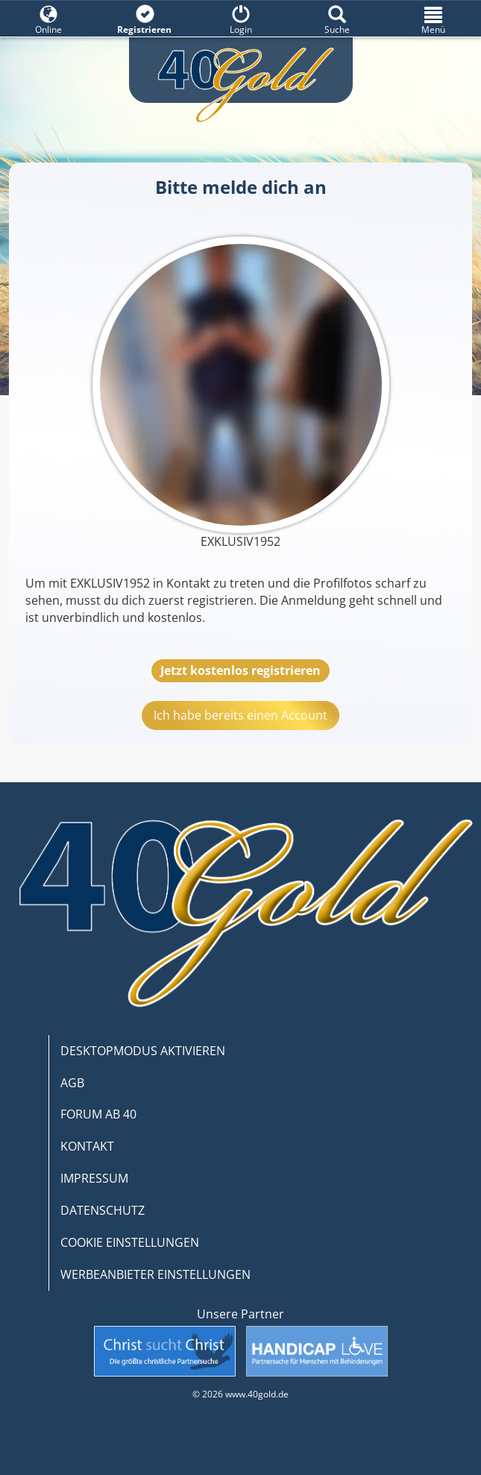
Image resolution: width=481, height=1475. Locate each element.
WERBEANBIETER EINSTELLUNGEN (155, 1274)
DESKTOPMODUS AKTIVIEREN (142, 1050)
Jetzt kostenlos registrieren (240, 670)
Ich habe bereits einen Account (240, 715)
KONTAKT (87, 1146)
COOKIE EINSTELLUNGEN (129, 1242)
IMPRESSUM (94, 1178)
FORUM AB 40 (98, 1114)
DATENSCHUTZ (102, 1210)
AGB (72, 1083)
